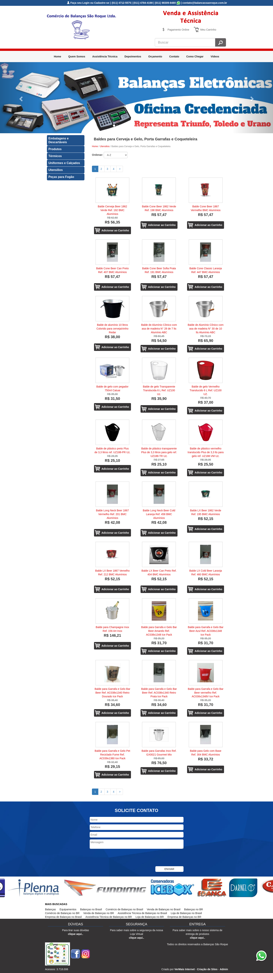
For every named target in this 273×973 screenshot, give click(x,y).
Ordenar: (97, 154)
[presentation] (118, 858)
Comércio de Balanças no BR (62, 913)
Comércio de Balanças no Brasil (124, 909)
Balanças (50, 909)
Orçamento (155, 56)
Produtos (55, 149)
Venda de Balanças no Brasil (163, 909)
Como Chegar (195, 56)
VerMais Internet (184, 969)
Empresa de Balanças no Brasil (63, 916)
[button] (20, 97)
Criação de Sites (207, 969)
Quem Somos (76, 56)
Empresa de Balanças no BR (184, 916)
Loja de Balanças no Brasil (186, 913)
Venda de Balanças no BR (98, 913)
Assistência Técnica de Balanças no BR (108, 916)
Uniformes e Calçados (64, 163)
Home (57, 56)
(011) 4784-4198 (143, 2)
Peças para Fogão (61, 176)
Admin (224, 969)
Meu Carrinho (208, 29)
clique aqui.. (75, 933)
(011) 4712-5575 (121, 2)
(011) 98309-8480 (165, 2)
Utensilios (55, 170)
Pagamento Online (178, 29)
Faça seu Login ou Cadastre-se (88, 2)
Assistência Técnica (104, 56)
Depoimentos (133, 56)
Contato (174, 56)
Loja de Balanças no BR (150, 916)
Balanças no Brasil (91, 909)
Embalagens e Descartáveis (58, 140)
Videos (215, 56)
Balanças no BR (193, 909)
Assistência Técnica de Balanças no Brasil (142, 913)
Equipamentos (68, 909)
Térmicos (55, 156)
